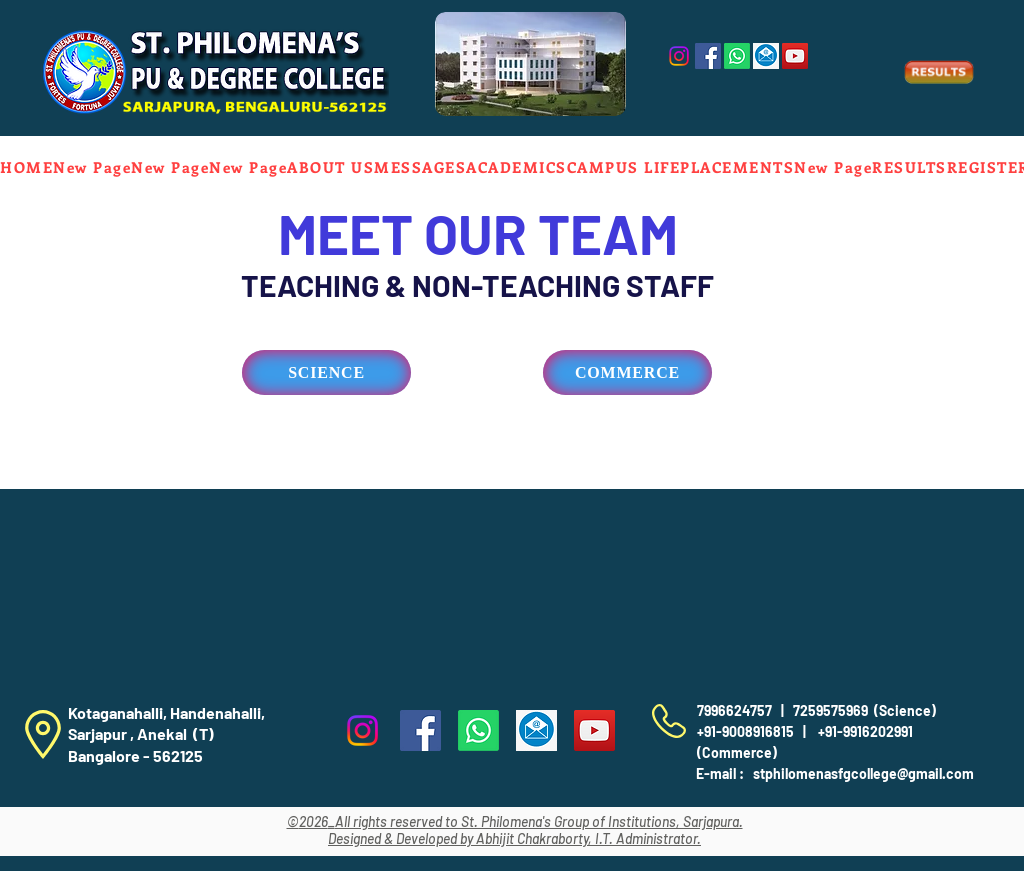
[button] (330, 166)
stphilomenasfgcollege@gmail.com (863, 773)
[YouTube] (795, 56)
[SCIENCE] (326, 372)
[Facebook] (708, 56)
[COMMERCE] (627, 372)
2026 (313, 821)
